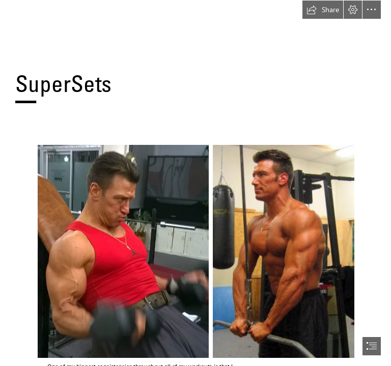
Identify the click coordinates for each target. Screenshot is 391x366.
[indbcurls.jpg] (122, 250)
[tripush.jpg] (283, 250)
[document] (195, 183)
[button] (322, 10)
